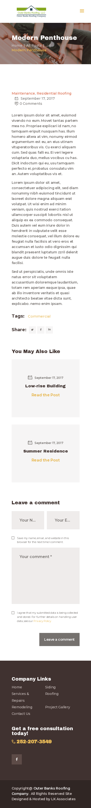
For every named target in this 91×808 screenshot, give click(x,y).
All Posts (34, 45)
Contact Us (21, 713)
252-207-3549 (34, 741)
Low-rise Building (45, 386)
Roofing (51, 694)
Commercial (39, 316)
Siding (50, 687)
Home (17, 45)
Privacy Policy (42, 621)
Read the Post (46, 395)
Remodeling (22, 707)
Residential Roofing (54, 93)
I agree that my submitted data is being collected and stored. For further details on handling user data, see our (47, 617)
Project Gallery (57, 707)
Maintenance (23, 93)
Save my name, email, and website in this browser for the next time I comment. (43, 540)
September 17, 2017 (45, 378)
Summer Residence (45, 451)
